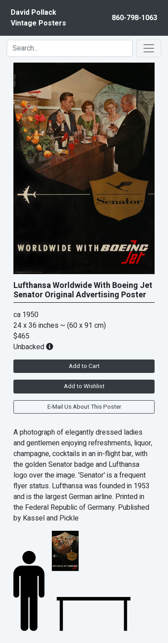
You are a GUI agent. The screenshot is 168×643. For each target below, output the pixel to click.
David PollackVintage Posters (38, 18)
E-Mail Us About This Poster (84, 406)
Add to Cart (84, 366)
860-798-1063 (134, 18)
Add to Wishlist (84, 386)
